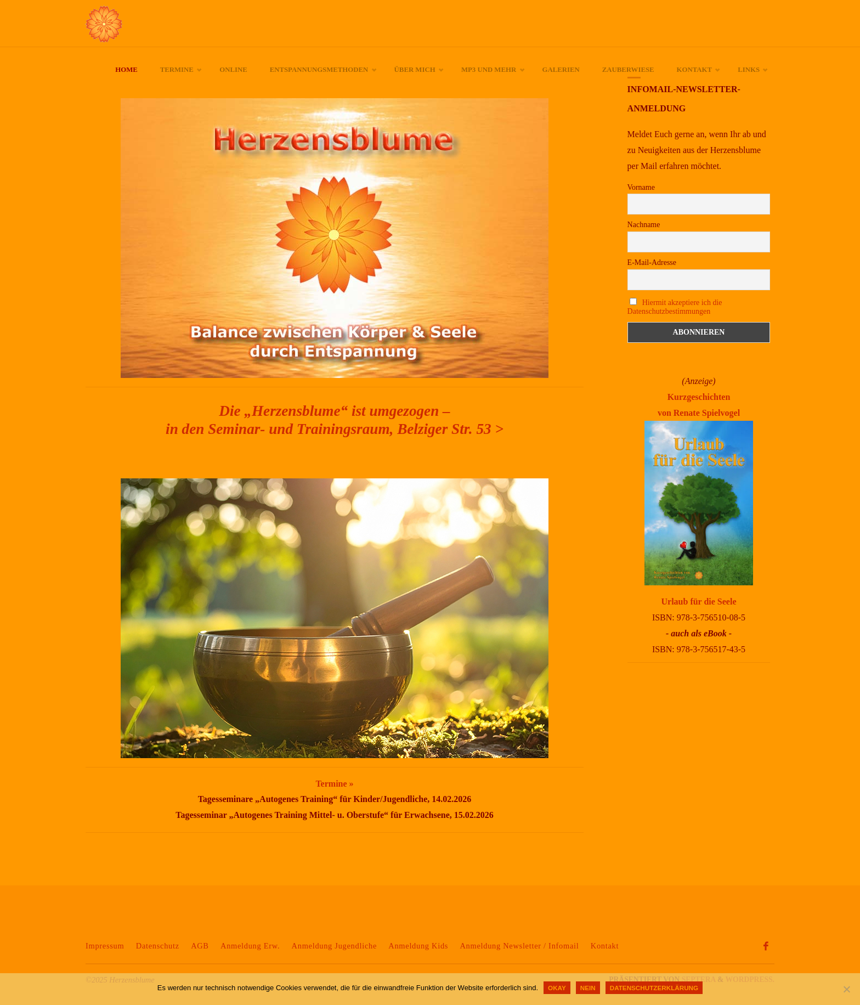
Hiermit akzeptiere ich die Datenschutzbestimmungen (674, 306)
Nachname (643, 225)
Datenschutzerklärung (654, 987)
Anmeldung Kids (418, 945)
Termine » (334, 783)
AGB (200, 945)
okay (557, 987)
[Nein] (846, 989)
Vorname (641, 187)
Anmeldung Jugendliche (334, 945)
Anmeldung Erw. (250, 945)
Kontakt (605, 945)
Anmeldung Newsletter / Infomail (519, 945)
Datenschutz (157, 945)
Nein (588, 987)
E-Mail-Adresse (651, 262)
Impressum (105, 945)
